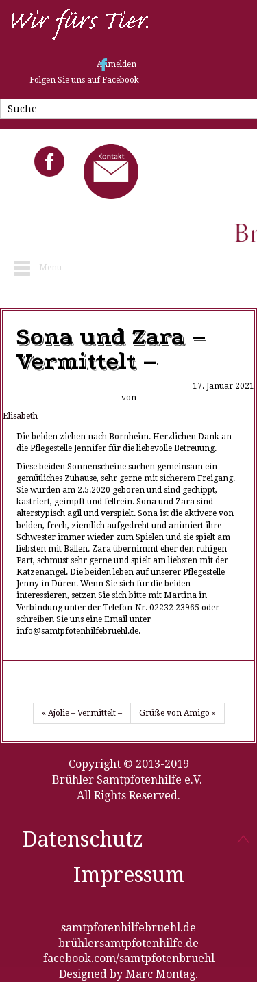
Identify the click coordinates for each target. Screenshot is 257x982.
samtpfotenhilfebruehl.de (128, 927)
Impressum (128, 875)
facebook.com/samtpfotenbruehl (129, 958)
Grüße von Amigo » (177, 713)
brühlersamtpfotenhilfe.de (128, 943)
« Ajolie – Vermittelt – (82, 713)
